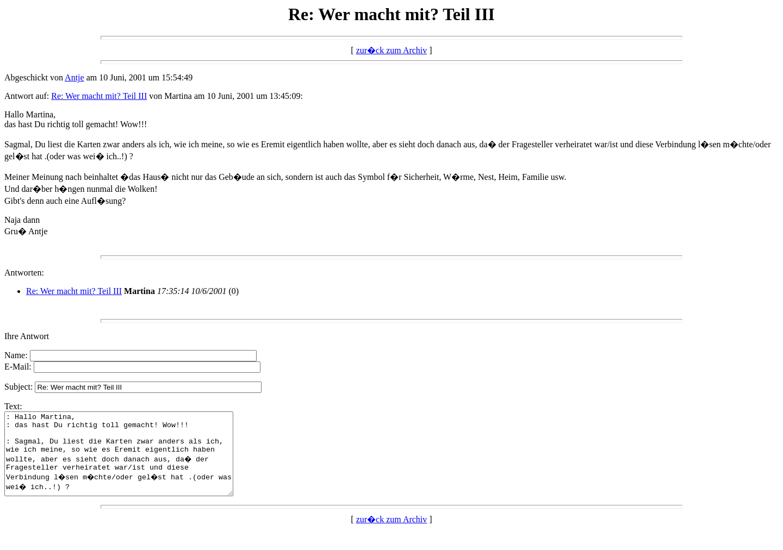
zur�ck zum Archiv (391, 50)
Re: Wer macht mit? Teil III (99, 96)
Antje (74, 77)
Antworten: (24, 272)
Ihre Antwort (26, 336)
